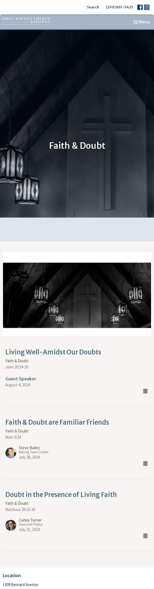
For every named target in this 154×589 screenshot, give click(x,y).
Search (93, 7)
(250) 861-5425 (119, 7)
